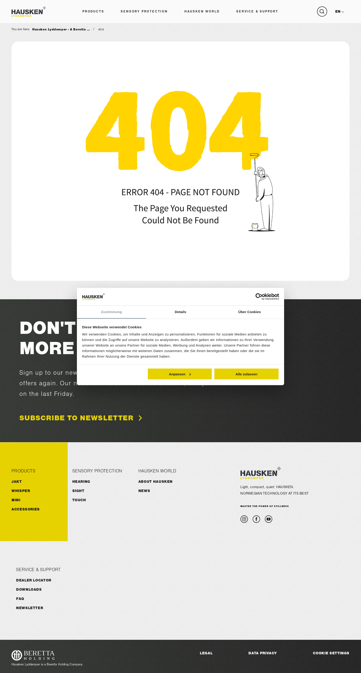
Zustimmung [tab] (111, 312)
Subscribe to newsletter (76, 418)
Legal (206, 653)
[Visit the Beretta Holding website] (47, 655)
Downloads (29, 589)
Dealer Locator (33, 580)
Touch (79, 500)
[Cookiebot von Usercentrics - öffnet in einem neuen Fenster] (259, 296)
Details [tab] (180, 312)
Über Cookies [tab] (249, 312)
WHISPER (21, 491)
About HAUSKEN (155, 481)
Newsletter (29, 608)
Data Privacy (262, 653)
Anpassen (180, 374)
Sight (78, 491)
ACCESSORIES (26, 509)
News (144, 491)
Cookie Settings (331, 653)
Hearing (81, 481)
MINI (16, 500)
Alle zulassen (246, 374)
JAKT (17, 481)
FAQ (20, 598)
